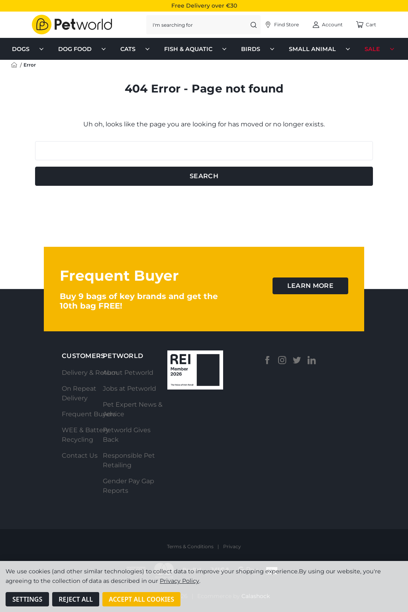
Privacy (232, 546)
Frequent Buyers (89, 414)
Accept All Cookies (141, 599)
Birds (258, 49)
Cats (135, 49)
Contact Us (80, 455)
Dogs (28, 49)
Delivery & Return (90, 372)
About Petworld (128, 372)
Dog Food (83, 49)
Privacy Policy (179, 580)
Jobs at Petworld (129, 388)
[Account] (281, 25)
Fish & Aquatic (196, 49)
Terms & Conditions (190, 546)
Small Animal (320, 49)
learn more (310, 285)
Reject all (76, 599)
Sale (380, 49)
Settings (27, 599)
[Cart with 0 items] (366, 25)
